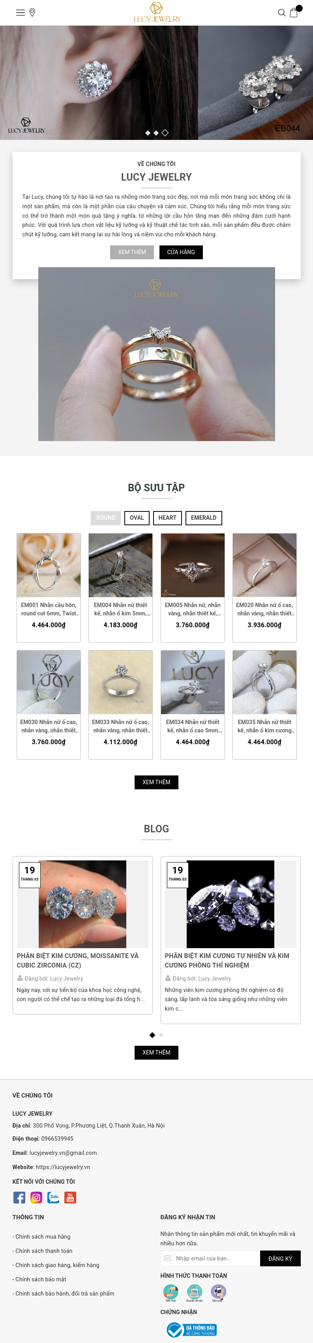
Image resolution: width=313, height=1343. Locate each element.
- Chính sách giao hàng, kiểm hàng (56, 1265)
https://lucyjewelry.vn (63, 1167)
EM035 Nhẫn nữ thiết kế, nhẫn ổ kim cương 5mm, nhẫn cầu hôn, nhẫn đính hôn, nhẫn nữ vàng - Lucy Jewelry (264, 727)
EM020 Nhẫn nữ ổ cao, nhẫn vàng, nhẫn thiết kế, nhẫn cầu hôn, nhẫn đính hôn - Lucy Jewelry (265, 609)
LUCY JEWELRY (156, 177)
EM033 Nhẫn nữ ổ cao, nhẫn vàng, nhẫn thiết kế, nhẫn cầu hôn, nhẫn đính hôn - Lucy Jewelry (121, 727)
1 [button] (147, 133)
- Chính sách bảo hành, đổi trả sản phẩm (63, 1294)
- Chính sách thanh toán (43, 1251)
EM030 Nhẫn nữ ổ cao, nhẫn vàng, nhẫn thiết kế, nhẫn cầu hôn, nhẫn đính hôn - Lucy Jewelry (49, 727)
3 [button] (164, 132)
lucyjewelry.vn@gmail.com (63, 1153)
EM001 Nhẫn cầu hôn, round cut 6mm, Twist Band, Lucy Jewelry (48, 609)
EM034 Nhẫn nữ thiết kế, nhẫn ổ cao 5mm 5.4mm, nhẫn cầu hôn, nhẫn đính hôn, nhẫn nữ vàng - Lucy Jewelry (192, 727)
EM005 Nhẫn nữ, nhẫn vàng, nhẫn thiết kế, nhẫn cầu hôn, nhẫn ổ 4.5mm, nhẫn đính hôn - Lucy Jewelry (192, 609)
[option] (156, 83)
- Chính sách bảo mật (39, 1280)
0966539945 (57, 1139)
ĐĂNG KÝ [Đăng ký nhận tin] (280, 1259)
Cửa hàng (181, 252)
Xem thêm (132, 252)
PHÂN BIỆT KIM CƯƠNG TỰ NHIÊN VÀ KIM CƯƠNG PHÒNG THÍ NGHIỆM (227, 960)
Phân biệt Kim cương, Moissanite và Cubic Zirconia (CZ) (78, 960)
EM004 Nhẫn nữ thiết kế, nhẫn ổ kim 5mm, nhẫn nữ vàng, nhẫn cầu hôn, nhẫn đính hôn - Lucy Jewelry (120, 609)
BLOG (156, 829)
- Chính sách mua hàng (42, 1237)
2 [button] (156, 133)
